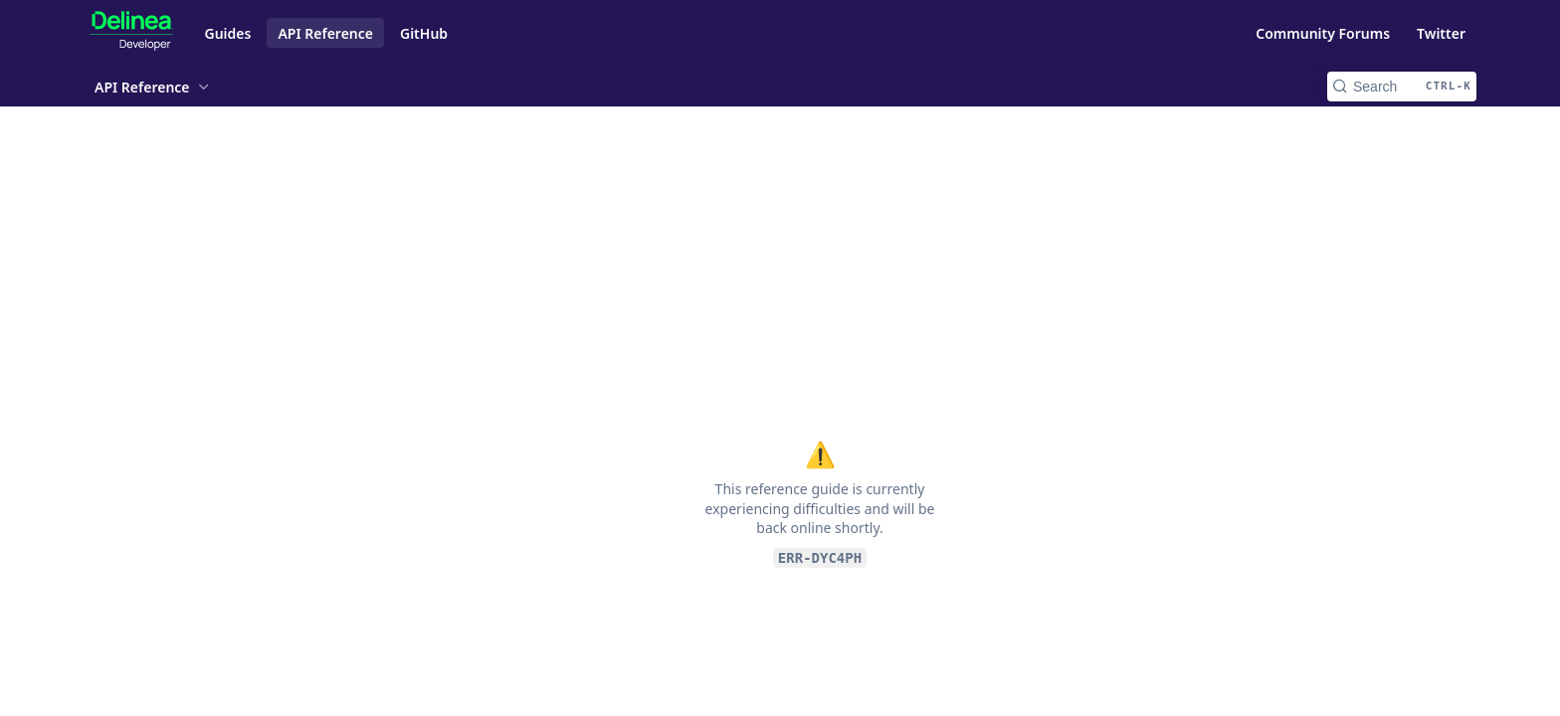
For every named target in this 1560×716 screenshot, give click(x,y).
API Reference (325, 33)
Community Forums (1323, 33)
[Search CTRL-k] (1401, 86)
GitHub (424, 33)
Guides (228, 33)
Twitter (1441, 33)
